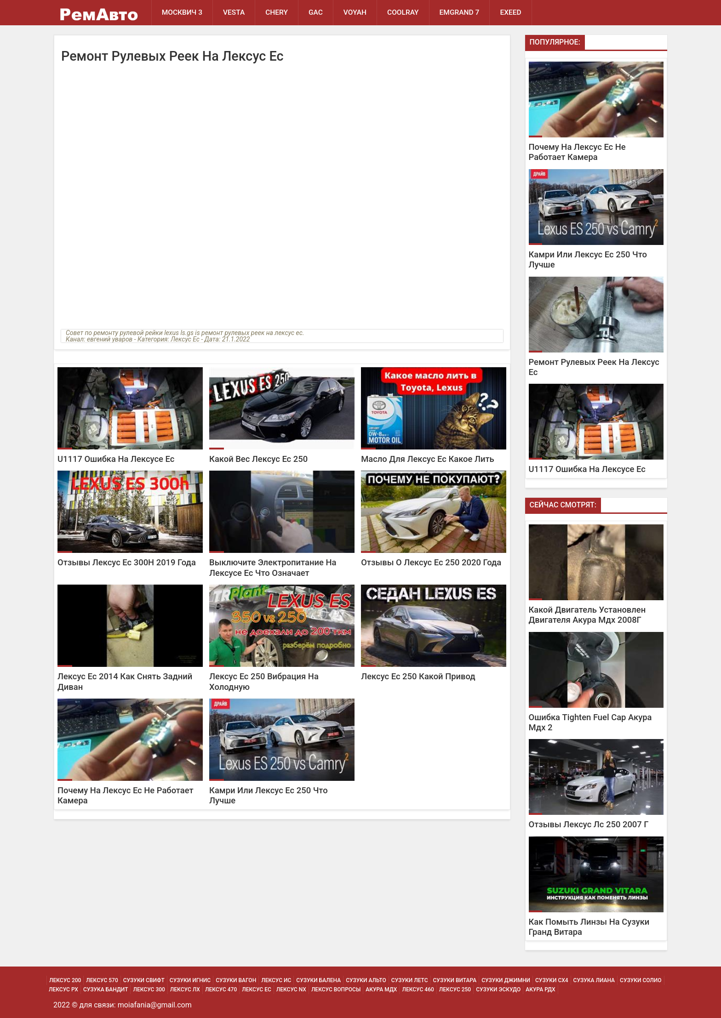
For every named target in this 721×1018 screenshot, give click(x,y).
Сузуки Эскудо (498, 989)
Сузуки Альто (366, 980)
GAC (316, 12)
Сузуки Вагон (236, 980)
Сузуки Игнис (190, 980)
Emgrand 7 (460, 12)
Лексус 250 (455, 989)
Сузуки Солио (641, 980)
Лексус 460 (418, 989)
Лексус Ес (256, 989)
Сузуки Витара (455, 980)
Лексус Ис (276, 980)
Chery (276, 12)
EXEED (510, 12)
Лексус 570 (102, 980)
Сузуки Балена (318, 980)
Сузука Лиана (594, 980)
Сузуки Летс (409, 980)
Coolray (403, 12)
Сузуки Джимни (505, 980)
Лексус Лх (185, 989)
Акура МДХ (381, 989)
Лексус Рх (63, 989)
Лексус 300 (149, 989)
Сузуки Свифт (144, 980)
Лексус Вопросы (335, 989)
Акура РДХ (540, 989)
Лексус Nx (291, 989)
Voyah (354, 12)
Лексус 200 (65, 980)
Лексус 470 (221, 989)
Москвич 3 (182, 12)
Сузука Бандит (105, 989)
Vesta (234, 12)
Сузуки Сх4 (551, 980)
